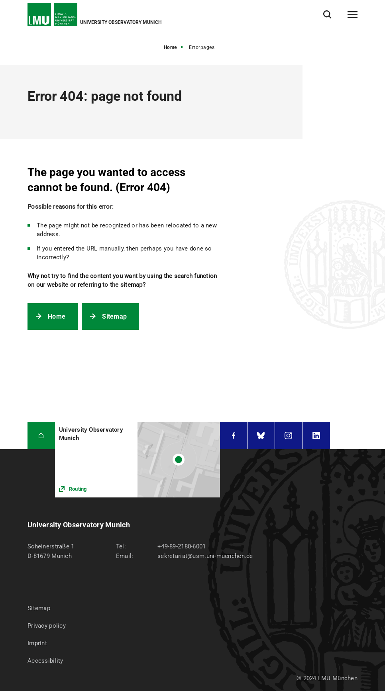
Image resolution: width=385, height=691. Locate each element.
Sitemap (114, 316)
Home (170, 47)
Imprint (37, 643)
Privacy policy (47, 625)
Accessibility (45, 660)
